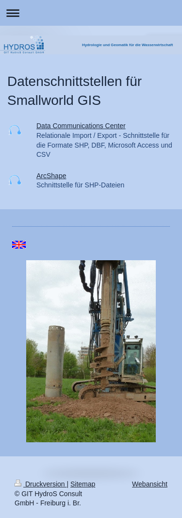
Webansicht (149, 484)
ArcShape (51, 176)
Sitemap (82, 484)
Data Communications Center (81, 126)
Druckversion (40, 484)
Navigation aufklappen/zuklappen (91, 12)
